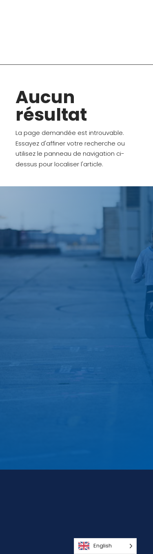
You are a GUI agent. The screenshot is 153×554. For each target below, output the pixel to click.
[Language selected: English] (105, 546)
